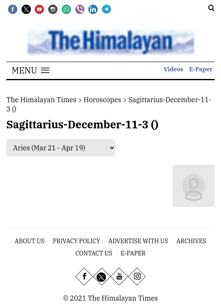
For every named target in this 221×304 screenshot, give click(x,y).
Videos (173, 69)
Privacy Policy (76, 241)
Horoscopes (102, 99)
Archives (191, 241)
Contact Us (93, 253)
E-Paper (201, 69)
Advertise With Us (138, 241)
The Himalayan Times (41, 99)
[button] (30, 70)
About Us (29, 241)
